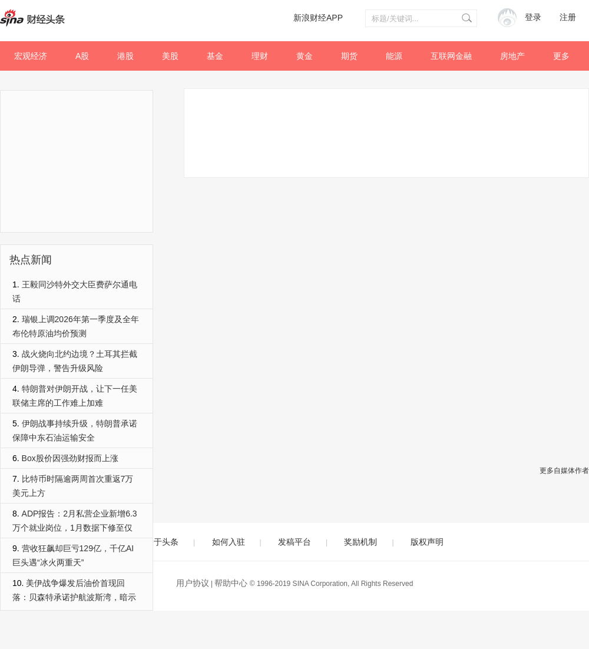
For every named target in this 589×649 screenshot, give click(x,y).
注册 (568, 17)
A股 (82, 56)
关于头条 (161, 542)
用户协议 (192, 583)
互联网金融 (451, 56)
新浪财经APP (318, 17)
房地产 (512, 56)
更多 (561, 56)
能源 (394, 56)
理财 (260, 56)
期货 (349, 56)
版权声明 (427, 542)
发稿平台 (294, 542)
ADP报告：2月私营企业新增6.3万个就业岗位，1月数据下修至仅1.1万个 (74, 528)
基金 (215, 56)
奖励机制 (360, 542)
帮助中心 (230, 583)
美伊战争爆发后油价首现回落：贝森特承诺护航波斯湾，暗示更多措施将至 (74, 597)
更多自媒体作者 (564, 470)
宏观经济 (30, 56)
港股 (125, 56)
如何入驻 (228, 542)
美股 (170, 56)
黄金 (304, 56)
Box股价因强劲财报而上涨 (70, 458)
